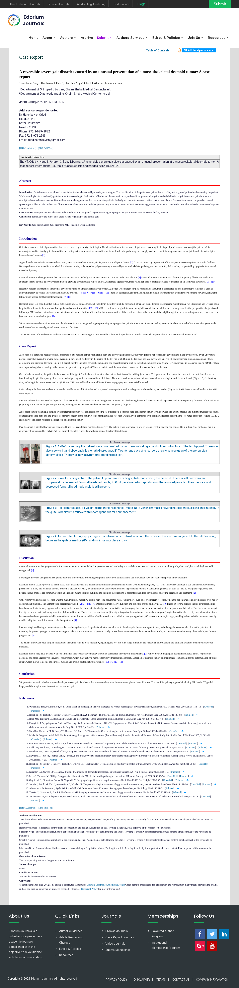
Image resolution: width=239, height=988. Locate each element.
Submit (220, 4)
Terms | (162, 979)
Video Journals (115, 943)
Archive (87, 38)
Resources (217, 38)
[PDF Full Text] (45, 148)
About (47, 38)
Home (33, 38)
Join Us (194, 38)
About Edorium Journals (24, 4)
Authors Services (130, 38)
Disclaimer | (143, 979)
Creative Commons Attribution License (106, 884)
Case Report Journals (119, 937)
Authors (66, 38)
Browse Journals (58, 4)
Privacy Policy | (118, 979)
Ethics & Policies (166, 38)
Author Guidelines (70, 931)
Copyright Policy (89, 889)
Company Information (212, 979)
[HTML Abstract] (27, 148)
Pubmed (35, 710)
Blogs (141, 4)
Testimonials (121, 4)
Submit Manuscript (117, 950)
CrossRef (208, 706)
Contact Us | (182, 979)
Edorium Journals (34, 20)
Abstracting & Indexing (91, 4)
